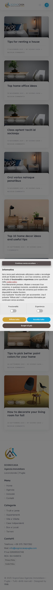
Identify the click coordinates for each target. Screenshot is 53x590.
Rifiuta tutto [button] (14, 319)
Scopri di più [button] (26, 326)
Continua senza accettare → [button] (26, 263)
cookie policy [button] (11, 282)
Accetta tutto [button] (38, 319)
